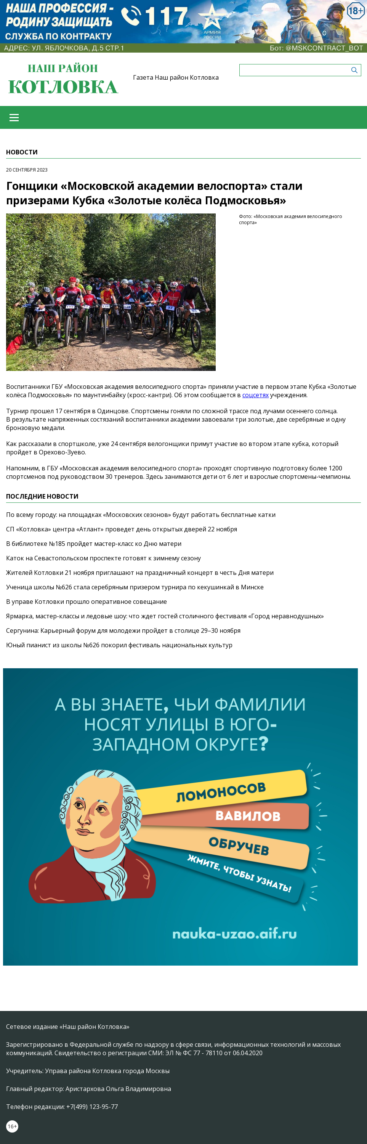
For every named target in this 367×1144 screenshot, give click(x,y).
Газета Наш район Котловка (176, 77)
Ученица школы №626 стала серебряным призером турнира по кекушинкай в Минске (135, 587)
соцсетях (255, 395)
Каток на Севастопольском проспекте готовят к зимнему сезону (103, 558)
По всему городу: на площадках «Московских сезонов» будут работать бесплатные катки (141, 514)
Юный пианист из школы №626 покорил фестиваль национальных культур (119, 645)
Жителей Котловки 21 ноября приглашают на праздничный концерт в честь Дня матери (140, 572)
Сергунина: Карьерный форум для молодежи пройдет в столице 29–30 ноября (123, 630)
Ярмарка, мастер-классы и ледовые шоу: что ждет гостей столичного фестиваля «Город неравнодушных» (165, 616)
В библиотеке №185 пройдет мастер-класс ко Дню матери (93, 543)
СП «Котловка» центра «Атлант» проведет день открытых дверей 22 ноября (121, 529)
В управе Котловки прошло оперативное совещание (86, 601)
